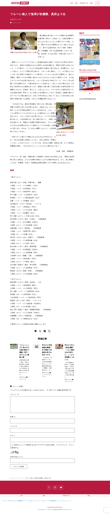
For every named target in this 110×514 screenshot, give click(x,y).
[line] (35, 331)
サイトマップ (67, 501)
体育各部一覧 (66, 495)
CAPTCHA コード (16, 457)
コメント (14, 394)
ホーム (4, 501)
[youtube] (61, 487)
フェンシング (16, 22)
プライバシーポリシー (40, 501)
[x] (40, 331)
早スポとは (12, 501)
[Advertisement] (89, 170)
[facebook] (45, 331)
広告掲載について (55, 501)
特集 (44, 495)
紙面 (89, 495)
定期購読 (20, 501)
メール (13, 426)
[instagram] (55, 487)
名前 (13, 417)
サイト (12, 435)
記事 (21, 495)
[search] (98, 3)
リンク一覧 (28, 501)
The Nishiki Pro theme (44, 509)
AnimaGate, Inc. (67, 509)
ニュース (44, 374)
